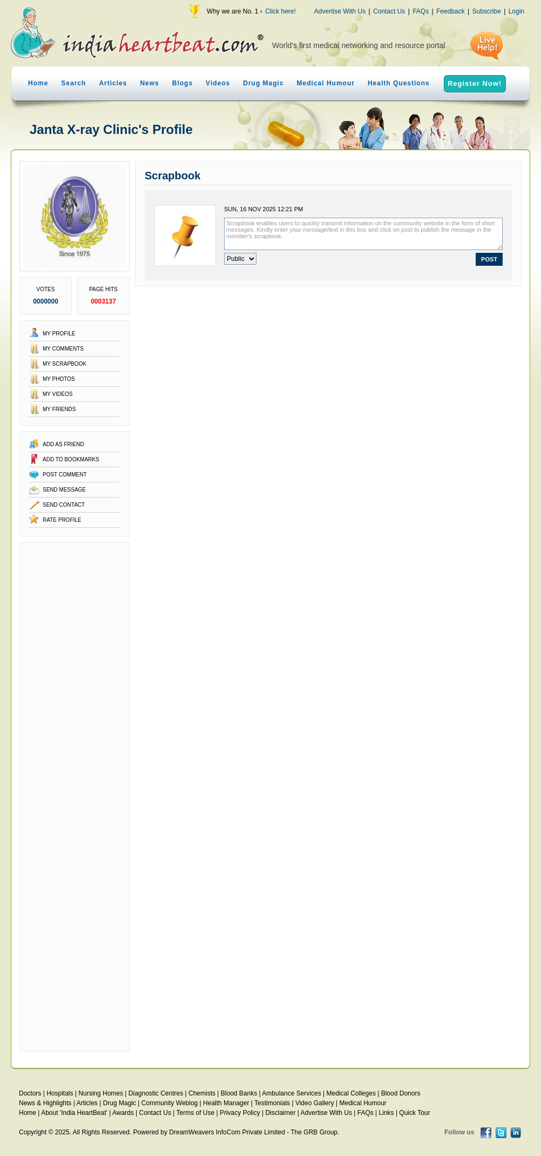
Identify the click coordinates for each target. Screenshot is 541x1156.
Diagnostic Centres (156, 1093)
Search (73, 83)
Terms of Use (195, 1113)
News (149, 83)
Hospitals (59, 1093)
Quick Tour (414, 1113)
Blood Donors (401, 1093)
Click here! (280, 11)
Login (516, 11)
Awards (123, 1113)
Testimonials (272, 1103)
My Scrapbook (64, 364)
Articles (113, 83)
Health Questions (399, 83)
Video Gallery (314, 1103)
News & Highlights (45, 1103)
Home (38, 83)
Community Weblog (169, 1103)
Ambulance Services (291, 1093)
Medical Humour (326, 83)
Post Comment (64, 475)
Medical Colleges (351, 1093)
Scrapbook (172, 176)
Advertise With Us (340, 11)
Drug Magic (263, 83)
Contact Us (389, 11)
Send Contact (64, 505)
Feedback (450, 11)
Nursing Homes (100, 1093)
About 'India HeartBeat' (74, 1113)
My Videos (57, 394)
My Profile (59, 334)
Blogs (182, 83)
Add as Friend (63, 444)
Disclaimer (280, 1113)
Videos (218, 83)
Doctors (30, 1093)
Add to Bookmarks (71, 459)
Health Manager (226, 1103)
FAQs (420, 11)
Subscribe (486, 11)
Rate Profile (62, 520)
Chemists (201, 1093)
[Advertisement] (74, 797)
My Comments (63, 349)
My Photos (59, 379)
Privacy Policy (240, 1113)
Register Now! (475, 83)
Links (386, 1113)
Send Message (64, 490)
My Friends (59, 409)
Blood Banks (239, 1093)
